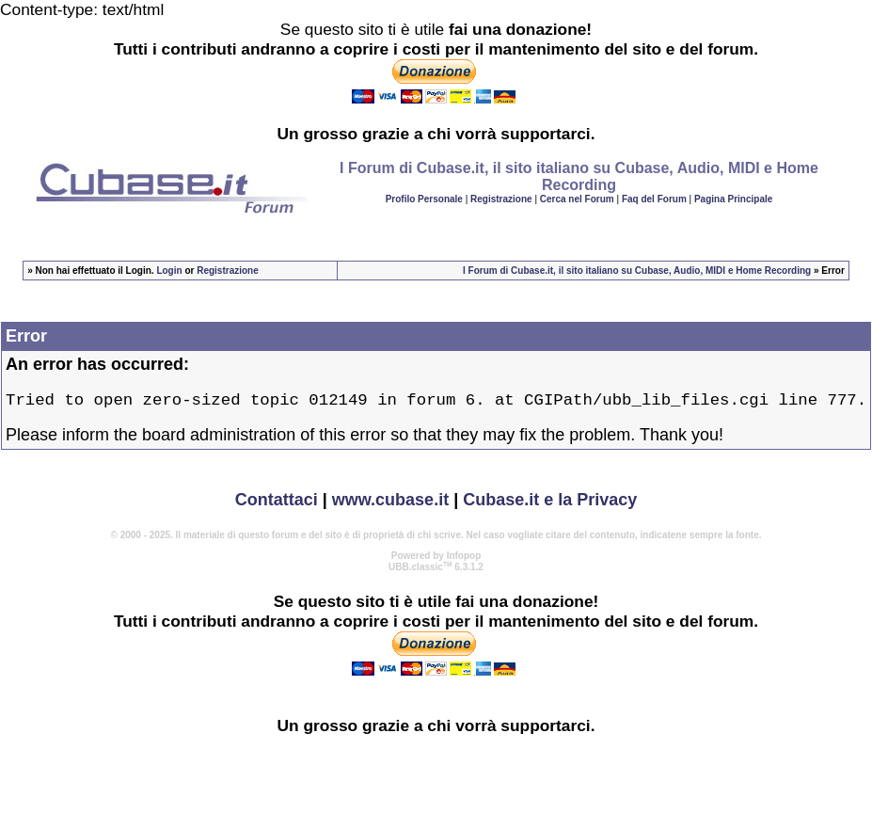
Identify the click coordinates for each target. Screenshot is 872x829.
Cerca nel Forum (577, 199)
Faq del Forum (654, 199)
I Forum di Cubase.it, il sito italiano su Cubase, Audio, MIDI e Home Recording (637, 270)
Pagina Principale (733, 199)
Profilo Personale (424, 199)
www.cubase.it (390, 504)
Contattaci (276, 504)
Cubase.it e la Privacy (550, 504)
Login (169, 270)
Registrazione (501, 199)
